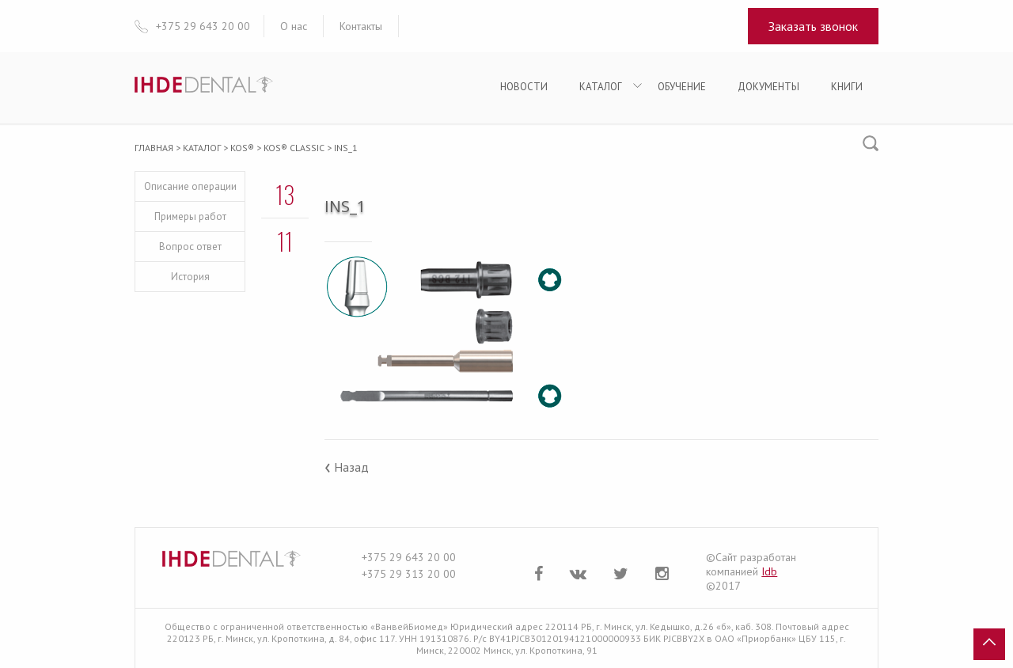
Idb (769, 571)
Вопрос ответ (190, 246)
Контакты (361, 26)
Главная (154, 148)
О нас (293, 26)
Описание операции (190, 186)
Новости (524, 86)
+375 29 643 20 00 (409, 557)
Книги (847, 86)
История (190, 276)
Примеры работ (190, 216)
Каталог (600, 86)
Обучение (682, 86)
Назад (346, 467)
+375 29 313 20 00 (409, 574)
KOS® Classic (294, 148)
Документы (768, 86)
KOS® (242, 148)
